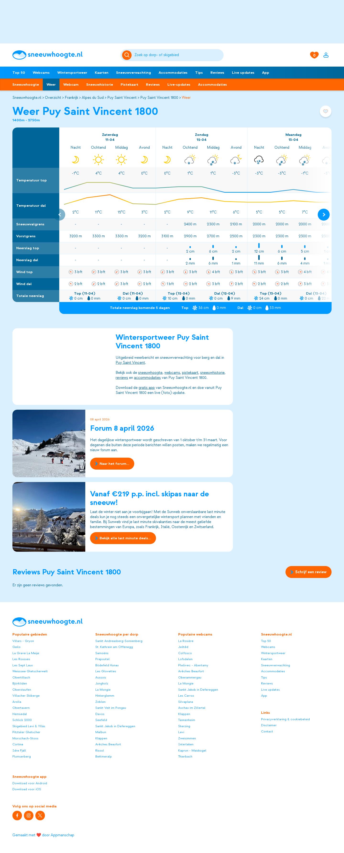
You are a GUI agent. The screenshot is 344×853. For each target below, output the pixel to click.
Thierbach (185, 756)
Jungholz (101, 683)
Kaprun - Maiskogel (192, 750)
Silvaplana (185, 702)
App (265, 72)
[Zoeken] (178, 55)
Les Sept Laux (22, 665)
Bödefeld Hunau (107, 665)
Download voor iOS (26, 789)
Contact (267, 731)
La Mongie (103, 690)
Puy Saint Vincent (122, 97)
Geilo (16, 647)
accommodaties (147, 377)
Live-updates (178, 84)
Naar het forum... (112, 463)
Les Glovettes (105, 671)
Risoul (99, 750)
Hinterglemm (104, 696)
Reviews (217, 72)
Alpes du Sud (93, 97)
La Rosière (186, 641)
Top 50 (18, 72)
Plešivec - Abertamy (193, 665)
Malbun (100, 732)
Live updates (243, 72)
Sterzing (184, 726)
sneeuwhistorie (212, 372)
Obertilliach (21, 677)
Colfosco (185, 653)
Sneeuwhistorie (99, 84)
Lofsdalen (185, 659)
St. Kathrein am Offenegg (114, 647)
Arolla (16, 702)
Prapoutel (102, 659)
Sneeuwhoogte (25, 84)
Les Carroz (186, 696)
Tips (199, 72)
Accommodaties (173, 72)
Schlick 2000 (22, 720)
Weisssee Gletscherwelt (30, 671)
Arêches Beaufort (108, 744)
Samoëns (101, 653)
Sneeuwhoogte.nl (26, 97)
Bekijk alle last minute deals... (123, 538)
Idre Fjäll (19, 750)
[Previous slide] (59, 215)
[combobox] (178, 55)
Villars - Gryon (23, 641)
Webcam (71, 84)
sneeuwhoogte (150, 372)
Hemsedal (19, 714)
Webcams (41, 72)
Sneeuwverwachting (133, 72)
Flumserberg (21, 756)
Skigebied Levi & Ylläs (28, 726)
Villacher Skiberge (26, 696)
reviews (122, 377)
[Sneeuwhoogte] (64, 55)
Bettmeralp (103, 756)
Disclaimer (269, 725)
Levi (181, 732)
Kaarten (101, 72)
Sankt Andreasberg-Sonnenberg (118, 641)
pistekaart (190, 372)
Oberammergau (189, 677)
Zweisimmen (187, 738)
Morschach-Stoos (25, 738)
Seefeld (101, 720)
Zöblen (100, 702)
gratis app (147, 387)
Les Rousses (21, 659)
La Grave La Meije (25, 653)
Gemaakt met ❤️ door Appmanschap (43, 835)
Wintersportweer (72, 72)
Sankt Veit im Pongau (110, 708)
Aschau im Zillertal (191, 708)
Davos (99, 714)
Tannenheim (186, 720)
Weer (51, 84)
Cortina (17, 744)
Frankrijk (71, 97)
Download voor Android (29, 783)
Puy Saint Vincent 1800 (159, 97)
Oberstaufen (21, 690)
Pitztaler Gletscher (26, 732)
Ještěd (183, 647)
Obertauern (21, 708)
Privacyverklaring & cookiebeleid (285, 719)
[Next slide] (324, 215)
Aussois (100, 677)
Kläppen (101, 738)
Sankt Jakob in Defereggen (115, 726)
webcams (172, 372)
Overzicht (53, 97)
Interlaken (186, 744)
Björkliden (19, 683)
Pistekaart (129, 84)
